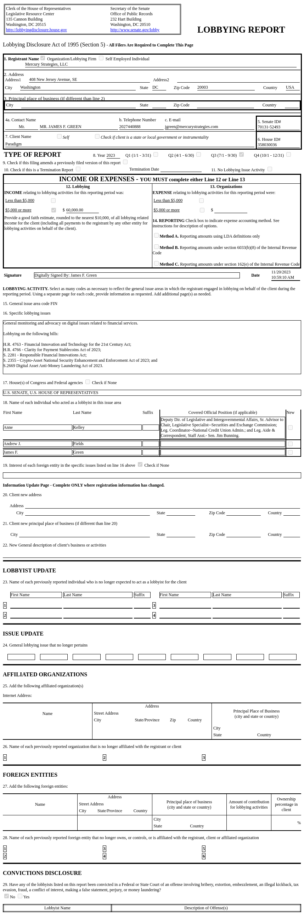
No (10, 896)
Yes (23, 896)
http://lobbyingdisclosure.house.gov (36, 29)
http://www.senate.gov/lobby (135, 29)
